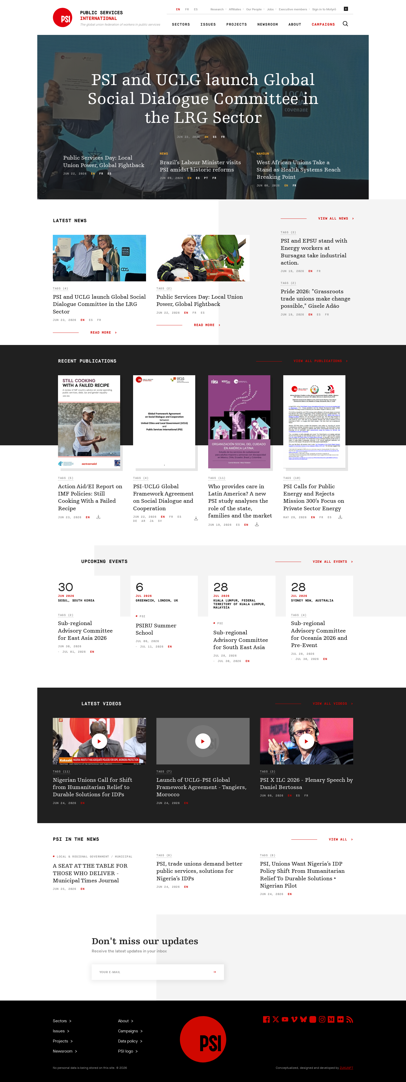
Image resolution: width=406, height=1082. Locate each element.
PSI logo (126, 1051)
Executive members (293, 9)
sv (160, 521)
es (215, 137)
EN (178, 9)
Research (217, 9)
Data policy (128, 1041)
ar (143, 521)
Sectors (181, 24)
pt (206, 178)
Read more (100, 332)
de (135, 521)
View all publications (317, 361)
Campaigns (323, 24)
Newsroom (267, 24)
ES (196, 9)
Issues (208, 24)
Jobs (270, 9)
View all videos (330, 704)
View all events (330, 562)
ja (152, 521)
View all (338, 839)
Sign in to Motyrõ (324, 9)
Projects (236, 24)
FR (187, 9)
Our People (254, 9)
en (206, 137)
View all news (333, 218)
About (294, 24)
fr (223, 137)
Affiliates (235, 9)
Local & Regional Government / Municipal (94, 856)
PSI (142, 616)
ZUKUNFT (346, 1068)
